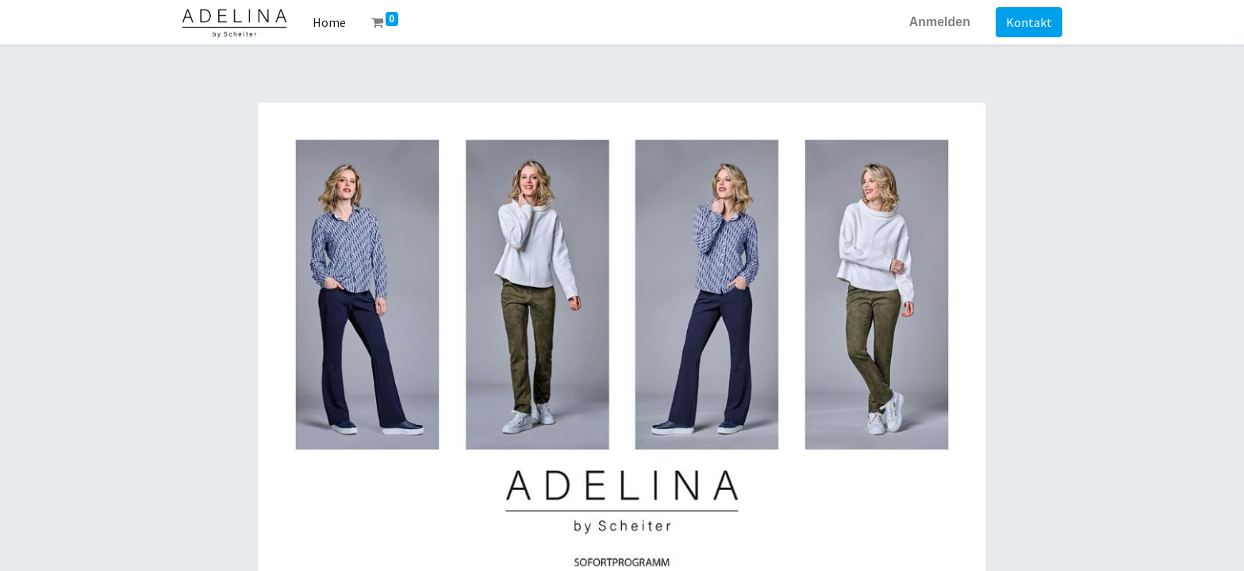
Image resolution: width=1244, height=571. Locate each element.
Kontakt (1029, 22)
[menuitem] (329, 22)
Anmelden (939, 22)
